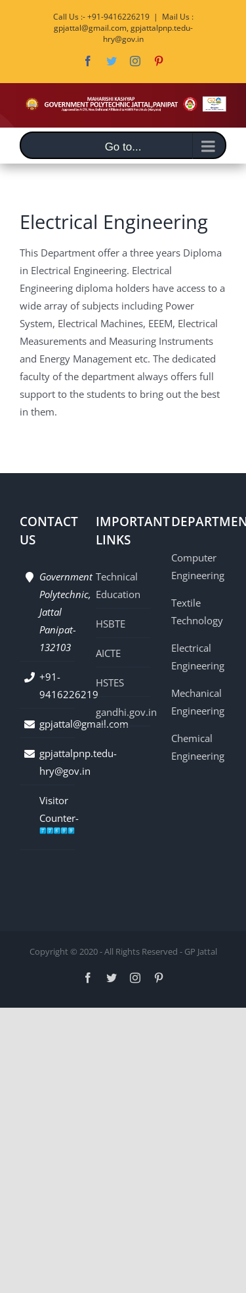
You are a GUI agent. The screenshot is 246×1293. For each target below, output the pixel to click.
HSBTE (110, 623)
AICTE (108, 653)
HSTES (110, 682)
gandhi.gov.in (123, 711)
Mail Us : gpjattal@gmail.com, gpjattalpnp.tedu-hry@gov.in (124, 27)
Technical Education (118, 585)
